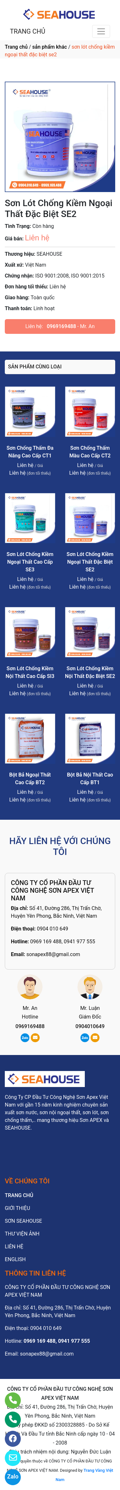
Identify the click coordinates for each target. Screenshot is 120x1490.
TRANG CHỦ (27, 31)
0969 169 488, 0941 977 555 (62, 941)
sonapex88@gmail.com (53, 954)
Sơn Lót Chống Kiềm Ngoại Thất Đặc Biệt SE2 (90, 562)
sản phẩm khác (49, 47)
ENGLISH (15, 1259)
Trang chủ (16, 47)
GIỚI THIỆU (17, 1208)
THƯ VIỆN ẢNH (22, 1234)
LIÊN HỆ (14, 1247)
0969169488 (61, 326)
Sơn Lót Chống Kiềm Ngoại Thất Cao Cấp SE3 (30, 562)
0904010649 (90, 1026)
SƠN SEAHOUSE (23, 1221)
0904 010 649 (52, 929)
